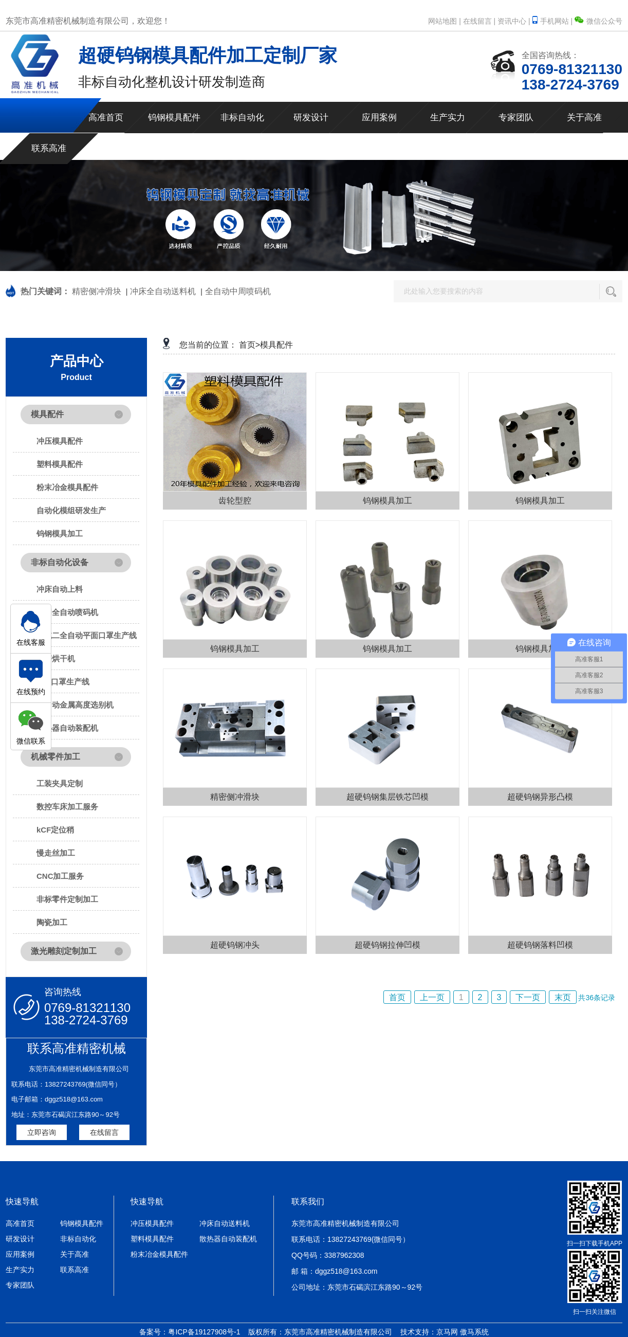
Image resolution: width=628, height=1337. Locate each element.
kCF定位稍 (55, 829)
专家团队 (515, 117)
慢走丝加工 (55, 852)
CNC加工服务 (60, 876)
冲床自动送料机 (224, 1223)
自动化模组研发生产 (71, 510)
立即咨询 (41, 1132)
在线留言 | (479, 21)
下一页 (527, 997)
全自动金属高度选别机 (75, 704)
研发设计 (310, 117)
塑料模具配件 (59, 464)
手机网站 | (553, 21)
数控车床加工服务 (67, 806)
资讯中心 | (513, 21)
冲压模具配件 (59, 441)
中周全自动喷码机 (67, 612)
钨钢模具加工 (59, 533)
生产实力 (447, 117)
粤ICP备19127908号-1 (204, 1332)
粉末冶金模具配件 (67, 487)
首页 (397, 997)
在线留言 (104, 1132)
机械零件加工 (55, 756)
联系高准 (48, 148)
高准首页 (105, 117)
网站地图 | (444, 21)
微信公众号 (598, 21)
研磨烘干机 (55, 658)
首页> (249, 344)
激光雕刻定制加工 (64, 951)
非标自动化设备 (59, 562)
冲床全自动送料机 (163, 291)
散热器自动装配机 (67, 728)
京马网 (447, 1332)
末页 (563, 997)
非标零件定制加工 (67, 899)
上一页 (432, 997)
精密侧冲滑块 (96, 291)
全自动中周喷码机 (238, 291)
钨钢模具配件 (174, 117)
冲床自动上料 (59, 589)
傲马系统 (474, 1332)
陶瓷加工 (51, 922)
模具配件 (47, 414)
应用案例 (379, 117)
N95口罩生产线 (62, 681)
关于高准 (584, 117)
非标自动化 (242, 117)
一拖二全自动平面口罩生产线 (86, 635)
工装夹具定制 (59, 783)
